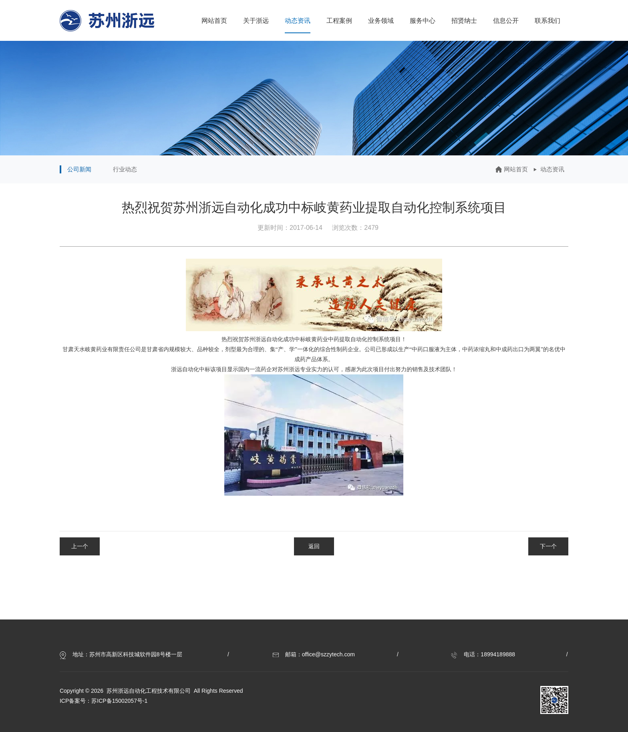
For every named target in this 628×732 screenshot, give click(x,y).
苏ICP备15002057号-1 (119, 701)
